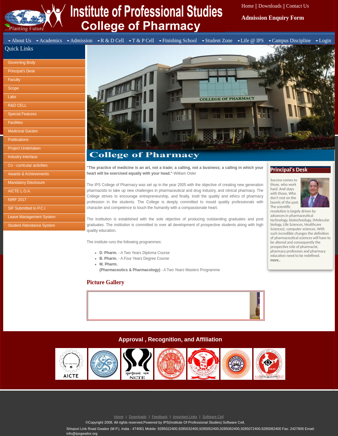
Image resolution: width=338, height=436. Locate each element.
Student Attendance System (31, 225)
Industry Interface (22, 157)
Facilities (15, 122)
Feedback (159, 417)
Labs (12, 97)
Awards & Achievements (28, 174)
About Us (21, 40)
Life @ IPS (252, 40)
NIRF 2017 (17, 200)
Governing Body (21, 62)
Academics (50, 40)
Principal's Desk (21, 71)
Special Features (22, 114)
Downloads (137, 417)
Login (325, 40)
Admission (81, 40)
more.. (275, 260)
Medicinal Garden (23, 131)
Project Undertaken (24, 148)
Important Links (185, 417)
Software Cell (213, 417)
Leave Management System (31, 217)
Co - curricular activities (28, 165)
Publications (18, 140)
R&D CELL (17, 105)
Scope (13, 88)
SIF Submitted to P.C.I (26, 208)
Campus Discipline (291, 40)
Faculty (14, 79)
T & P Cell (143, 40)
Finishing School (179, 40)
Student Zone (219, 40)
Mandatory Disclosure (26, 182)
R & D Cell (112, 40)
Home (119, 417)
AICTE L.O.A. (19, 191)
